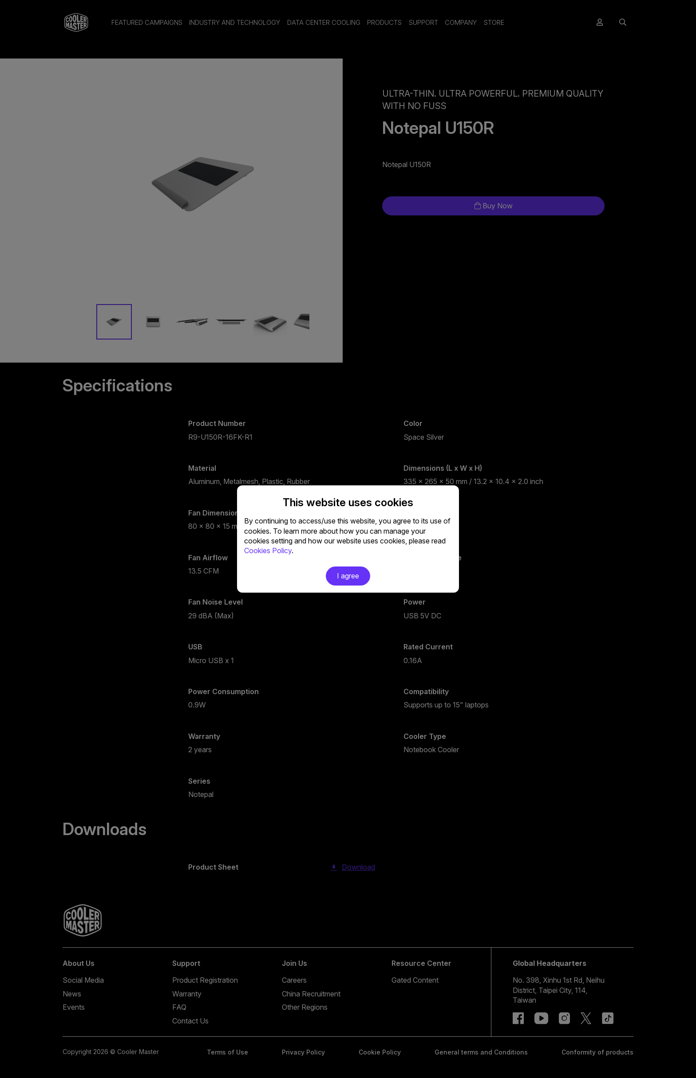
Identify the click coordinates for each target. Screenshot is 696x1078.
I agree (348, 575)
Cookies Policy (268, 550)
